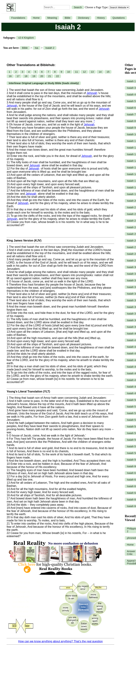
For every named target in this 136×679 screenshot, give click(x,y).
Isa (36, 47)
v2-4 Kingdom (26, 37)
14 (100, 71)
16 (10, 76)
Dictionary (83, 17)
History (101, 17)
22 (57, 76)
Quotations (119, 17)
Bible (67, 17)
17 (18, 76)
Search (78, 7)
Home (36, 17)
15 (108, 71)
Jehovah (92, 93)
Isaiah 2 (49, 47)
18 (26, 76)
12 (84, 71)
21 (49, 76)
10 (68, 71)
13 (92, 71)
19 (33, 76)
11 (76, 71)
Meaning (52, 17)
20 (41, 76)
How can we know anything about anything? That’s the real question (60, 641)
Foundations (18, 17)
